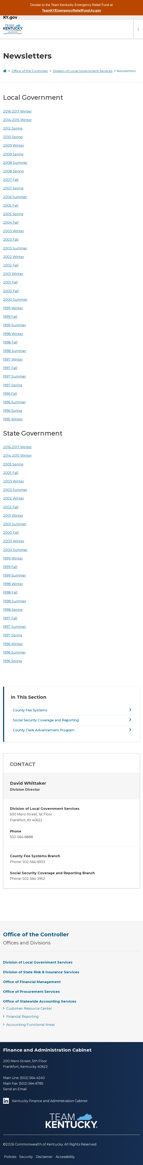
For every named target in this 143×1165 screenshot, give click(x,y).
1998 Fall (10, 342)
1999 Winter (13, 308)
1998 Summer (14, 351)
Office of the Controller (30, 71)
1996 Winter (13, 644)
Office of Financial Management (32, 982)
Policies (10, 1157)
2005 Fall (10, 205)
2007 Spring (13, 188)
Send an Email (15, 1089)
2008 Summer (15, 163)
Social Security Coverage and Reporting (46, 720)
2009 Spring (13, 154)
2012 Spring (13, 128)
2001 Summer (14, 524)
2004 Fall (11, 223)
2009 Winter (13, 145)
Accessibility (65, 1157)
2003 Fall (11, 240)
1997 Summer (14, 376)
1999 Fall (10, 317)
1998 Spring (13, 610)
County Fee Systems (30, 710)
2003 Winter (13, 231)
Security (26, 1157)
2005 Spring (13, 214)
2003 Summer (15, 248)
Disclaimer (44, 1157)
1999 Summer (14, 325)
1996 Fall (10, 394)
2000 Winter (13, 541)
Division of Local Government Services (82, 71)
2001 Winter (13, 274)
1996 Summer (14, 402)
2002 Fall (11, 265)
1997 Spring (12, 385)
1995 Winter (13, 419)
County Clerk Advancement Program (44, 730)
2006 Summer (15, 197)
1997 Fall (10, 368)
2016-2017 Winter (17, 111)
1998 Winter (13, 334)
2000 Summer (15, 300)
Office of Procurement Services (31, 992)
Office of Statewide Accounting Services (39, 1001)
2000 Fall (11, 291)
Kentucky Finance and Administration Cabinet (45, 1101)
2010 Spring (13, 137)
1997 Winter (13, 359)
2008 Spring (13, 171)
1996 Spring (12, 411)
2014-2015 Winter (17, 120)
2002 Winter (13, 257)
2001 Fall (10, 282)
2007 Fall (11, 180)
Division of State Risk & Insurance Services (41, 972)
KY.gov (10, 17)
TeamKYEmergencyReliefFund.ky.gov (71, 10)
